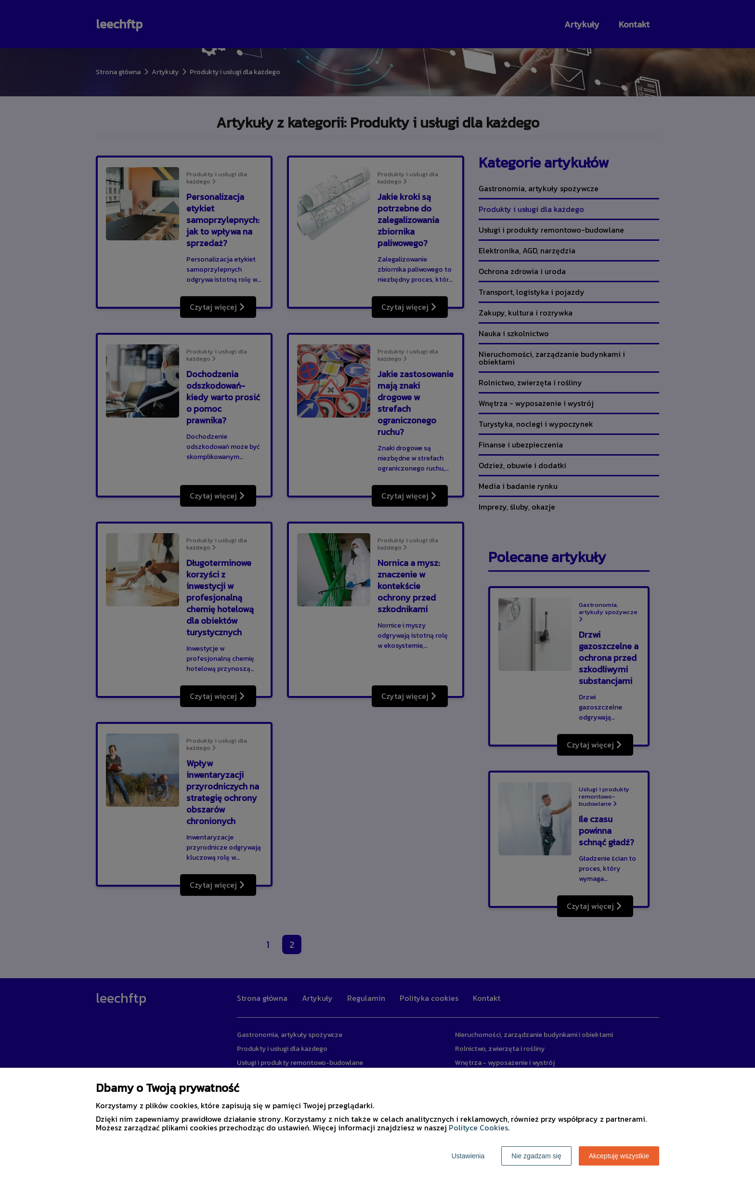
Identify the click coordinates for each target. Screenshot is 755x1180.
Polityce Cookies (478, 1127)
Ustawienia (468, 1156)
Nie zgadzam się (536, 1156)
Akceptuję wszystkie (619, 1156)
